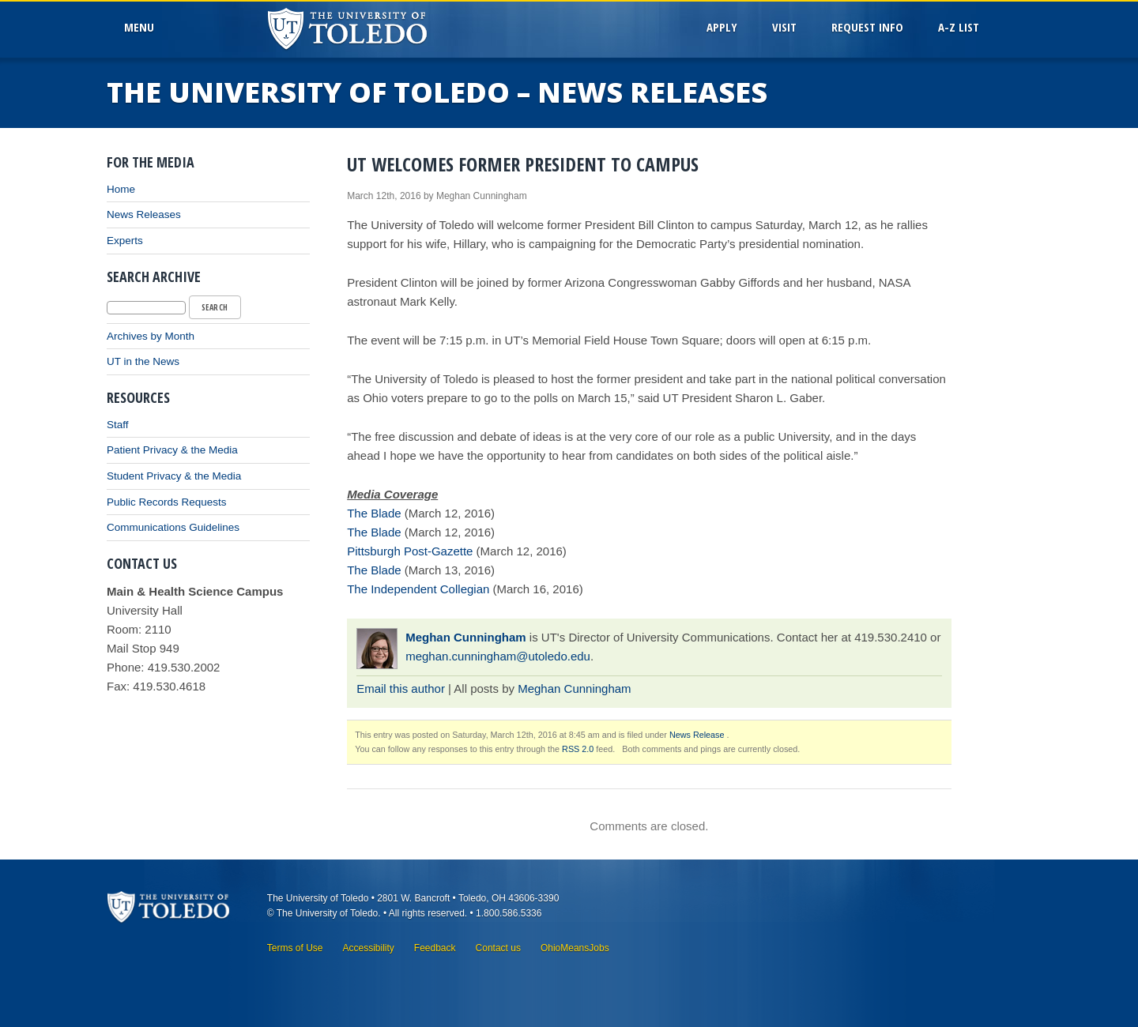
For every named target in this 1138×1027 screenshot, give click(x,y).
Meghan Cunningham (465, 637)
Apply (722, 27)
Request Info (867, 27)
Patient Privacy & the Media (172, 450)
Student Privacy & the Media (174, 476)
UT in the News (143, 361)
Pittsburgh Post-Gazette (410, 551)
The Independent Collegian (418, 589)
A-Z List (958, 27)
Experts (125, 240)
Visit (784, 27)
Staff (118, 425)
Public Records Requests (167, 502)
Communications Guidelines (173, 527)
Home (121, 189)
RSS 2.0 (577, 749)
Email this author (400, 688)
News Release (697, 734)
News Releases (144, 214)
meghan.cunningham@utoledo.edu (497, 656)
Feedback (435, 948)
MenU (142, 27)
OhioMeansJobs (575, 948)
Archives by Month (150, 336)
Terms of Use (295, 948)
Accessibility (368, 948)
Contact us (498, 948)
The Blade (374, 513)
